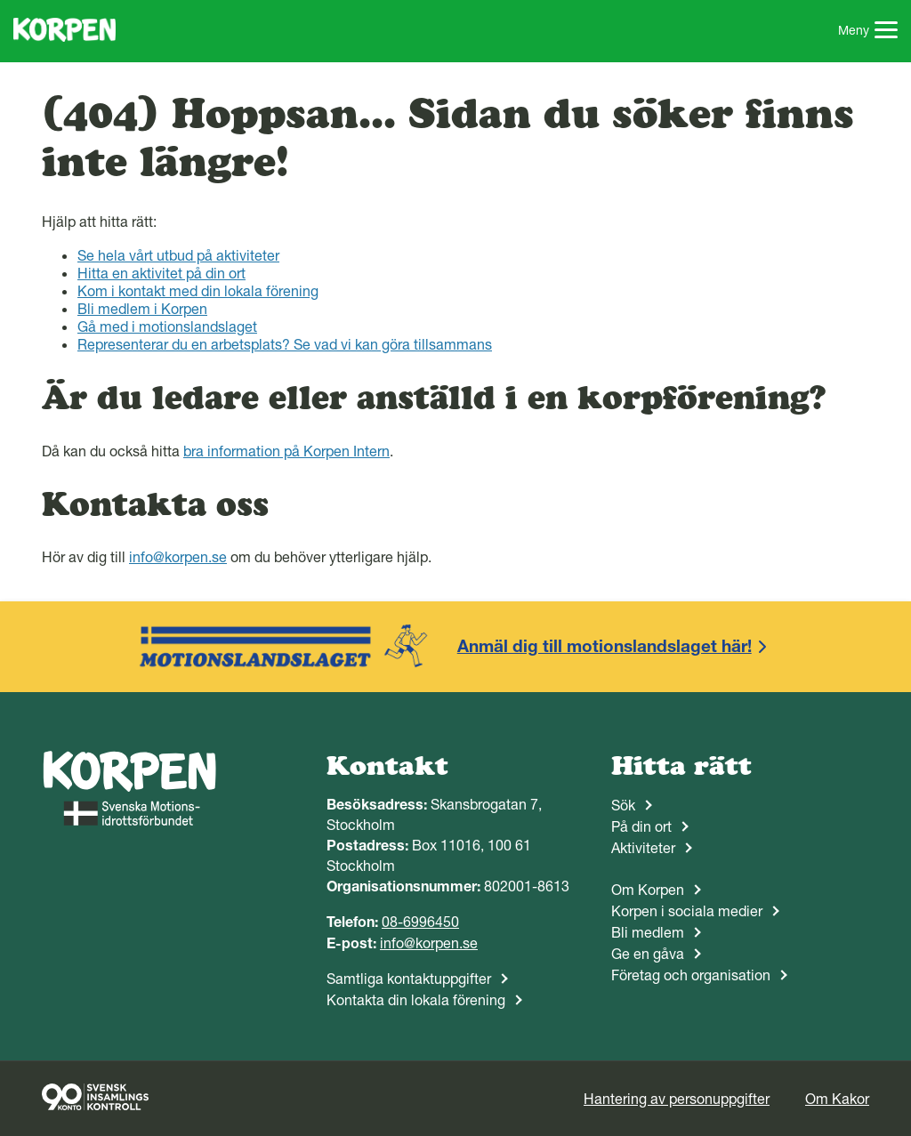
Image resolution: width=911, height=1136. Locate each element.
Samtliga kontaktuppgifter (409, 978)
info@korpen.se (178, 557)
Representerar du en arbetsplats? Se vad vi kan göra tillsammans (284, 344)
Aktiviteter (643, 848)
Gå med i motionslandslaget (167, 326)
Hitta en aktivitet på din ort (161, 273)
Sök (623, 805)
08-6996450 (420, 922)
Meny (868, 32)
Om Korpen (647, 889)
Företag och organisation (690, 975)
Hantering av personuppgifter (677, 1099)
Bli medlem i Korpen (142, 309)
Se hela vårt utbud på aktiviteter (178, 255)
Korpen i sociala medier (686, 911)
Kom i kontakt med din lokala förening (197, 291)
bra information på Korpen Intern (286, 451)
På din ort (641, 826)
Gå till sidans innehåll (0, 0)
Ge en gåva (647, 954)
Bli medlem (647, 932)
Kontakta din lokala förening (416, 1000)
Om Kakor (837, 1099)
